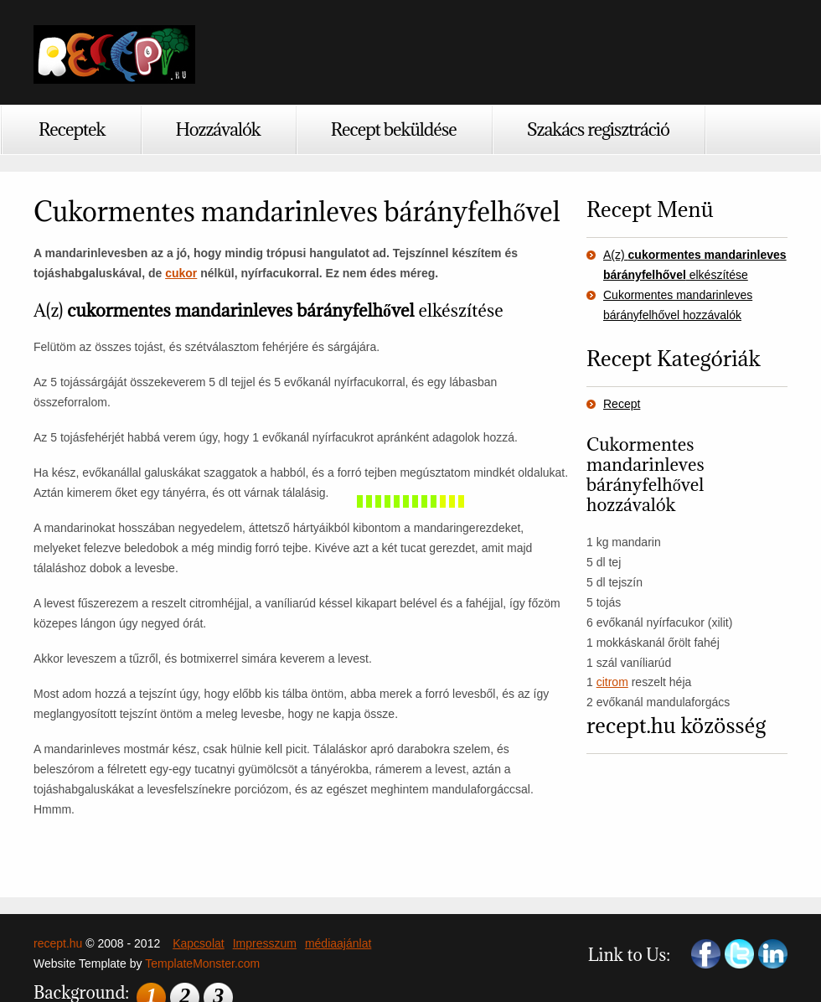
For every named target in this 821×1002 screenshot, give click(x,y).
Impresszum (265, 943)
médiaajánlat (338, 943)
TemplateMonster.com (202, 963)
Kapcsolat (198, 943)
